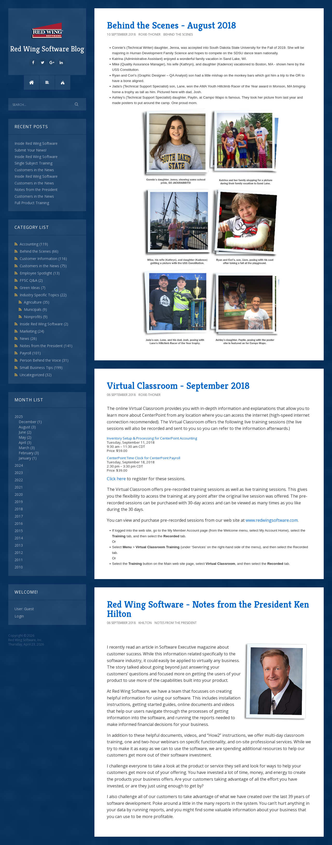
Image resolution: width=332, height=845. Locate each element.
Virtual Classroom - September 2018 (178, 385)
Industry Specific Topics (43, 294)
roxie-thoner (150, 34)
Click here (116, 479)
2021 (19, 487)
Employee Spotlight (40, 273)
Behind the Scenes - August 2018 (171, 25)
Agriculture (36, 302)
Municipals (35, 309)
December (27, 421)
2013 (19, 545)
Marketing (32, 331)
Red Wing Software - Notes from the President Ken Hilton (208, 609)
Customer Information (43, 258)
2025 (47, 437)
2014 (19, 537)
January (25, 458)
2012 (19, 552)
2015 (19, 530)
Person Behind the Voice (44, 360)
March (24, 447)
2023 (19, 472)
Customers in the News (43, 265)
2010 (19, 567)
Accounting (34, 244)
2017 (19, 516)
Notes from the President (46, 345)
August (24, 426)
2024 (19, 465)
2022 (19, 479)
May (22, 437)
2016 (19, 523)
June (22, 432)
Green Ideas (32, 287)
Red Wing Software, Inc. (25, 640)
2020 (19, 494)
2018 (19, 508)
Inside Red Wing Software (44, 323)
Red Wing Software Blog (47, 37)
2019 (19, 501)
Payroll (30, 353)
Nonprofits (35, 316)
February (26, 452)
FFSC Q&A (31, 280)
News (28, 338)
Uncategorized (36, 374)
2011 (19, 559)
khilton (145, 623)
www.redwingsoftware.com (272, 520)
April (22, 442)
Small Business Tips (41, 367)
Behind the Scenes (39, 251)
